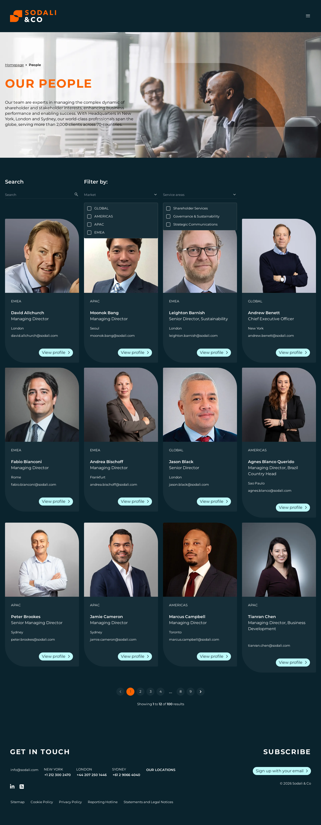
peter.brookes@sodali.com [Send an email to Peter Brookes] (33, 639)
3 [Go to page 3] (150, 691)
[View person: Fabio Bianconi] (42, 405)
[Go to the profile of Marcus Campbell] (200, 620)
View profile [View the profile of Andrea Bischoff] (136, 501)
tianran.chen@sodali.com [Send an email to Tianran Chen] (269, 645)
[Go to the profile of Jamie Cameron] (121, 620)
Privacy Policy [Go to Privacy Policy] (70, 802)
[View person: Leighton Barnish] (200, 256)
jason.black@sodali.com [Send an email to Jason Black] (189, 484)
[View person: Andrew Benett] (279, 256)
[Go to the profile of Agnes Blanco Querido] (279, 468)
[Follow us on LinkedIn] (12, 786)
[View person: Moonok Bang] (121, 256)
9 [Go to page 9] (191, 691)
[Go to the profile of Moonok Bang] (121, 316)
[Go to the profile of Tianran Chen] (279, 623)
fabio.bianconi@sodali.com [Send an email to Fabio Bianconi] (33, 484)
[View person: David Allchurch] (42, 256)
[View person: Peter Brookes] (42, 560)
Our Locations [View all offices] (160, 770)
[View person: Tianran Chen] (279, 560)
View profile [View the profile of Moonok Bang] (136, 352)
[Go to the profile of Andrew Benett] (279, 316)
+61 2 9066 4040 (126, 775)
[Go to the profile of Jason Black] (200, 465)
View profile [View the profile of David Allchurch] (57, 352)
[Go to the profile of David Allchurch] (42, 316)
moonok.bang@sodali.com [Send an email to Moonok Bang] (112, 336)
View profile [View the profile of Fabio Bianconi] (57, 501)
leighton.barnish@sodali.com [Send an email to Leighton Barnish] (193, 336)
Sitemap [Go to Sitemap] (18, 802)
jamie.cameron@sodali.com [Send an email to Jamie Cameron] (113, 639)
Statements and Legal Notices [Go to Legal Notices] (148, 802)
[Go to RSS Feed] (22, 786)
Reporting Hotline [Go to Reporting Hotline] (103, 802)
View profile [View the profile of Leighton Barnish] (215, 352)
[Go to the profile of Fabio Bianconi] (42, 465)
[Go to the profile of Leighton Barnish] (200, 316)
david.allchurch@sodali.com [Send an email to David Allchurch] (34, 336)
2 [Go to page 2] (140, 691)
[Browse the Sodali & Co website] (33, 16)
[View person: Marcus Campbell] (200, 560)
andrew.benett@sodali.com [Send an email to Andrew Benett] (271, 336)
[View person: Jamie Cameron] (121, 560)
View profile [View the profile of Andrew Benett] (294, 352)
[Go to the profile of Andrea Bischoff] (121, 465)
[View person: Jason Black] (200, 405)
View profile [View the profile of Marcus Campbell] (215, 656)
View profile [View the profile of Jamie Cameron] (136, 656)
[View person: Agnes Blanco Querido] (279, 405)
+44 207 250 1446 (92, 775)
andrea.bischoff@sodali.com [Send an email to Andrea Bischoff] (113, 484)
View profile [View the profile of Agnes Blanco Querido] (294, 507)
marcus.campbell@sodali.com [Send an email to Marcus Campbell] (194, 639)
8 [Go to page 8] (181, 691)
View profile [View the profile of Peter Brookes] (57, 656)
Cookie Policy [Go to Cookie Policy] (42, 802)
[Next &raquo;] (201, 692)
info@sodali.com (24, 770)
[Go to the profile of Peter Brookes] (42, 620)
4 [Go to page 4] (160, 691)
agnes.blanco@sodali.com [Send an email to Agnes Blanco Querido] (269, 490)
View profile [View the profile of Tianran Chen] (294, 662)
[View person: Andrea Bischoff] (121, 405)
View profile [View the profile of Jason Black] (215, 501)
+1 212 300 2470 (57, 775)
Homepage (14, 65)
